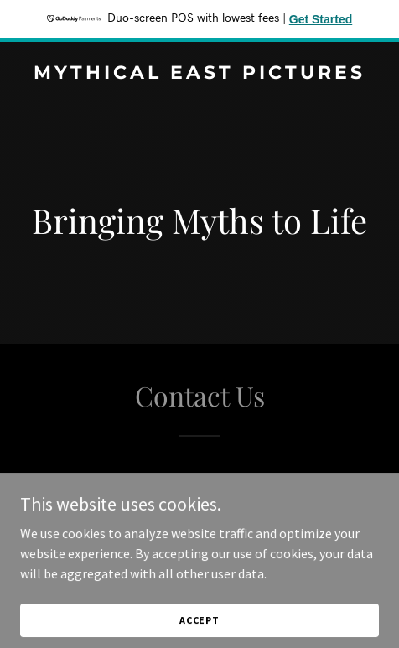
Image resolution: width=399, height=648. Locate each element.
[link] (199, 73)
